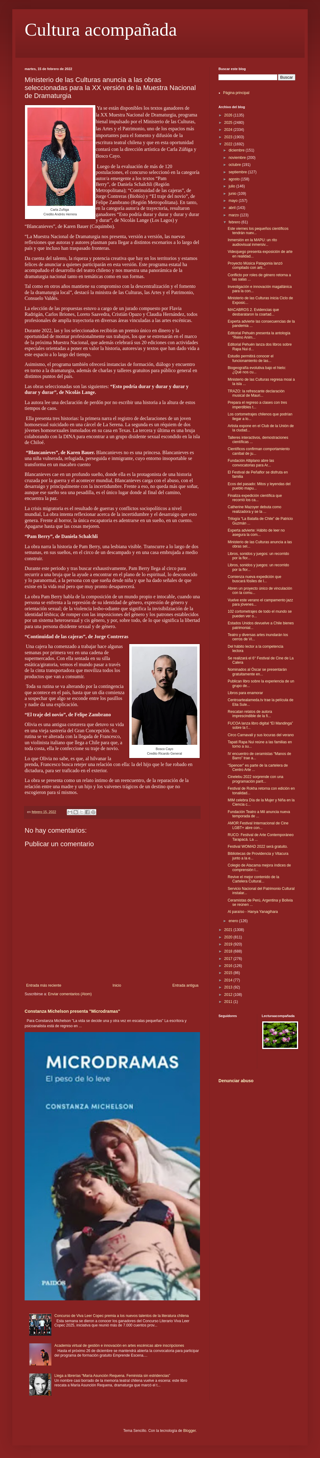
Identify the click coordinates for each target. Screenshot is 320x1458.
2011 (229, 1002)
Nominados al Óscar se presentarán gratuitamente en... (257, 671)
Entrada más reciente (43, 985)
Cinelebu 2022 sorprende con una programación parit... (255, 779)
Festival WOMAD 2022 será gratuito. (258, 846)
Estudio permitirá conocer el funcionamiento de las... (251, 358)
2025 (229, 122)
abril (233, 208)
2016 (229, 966)
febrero (235, 222)
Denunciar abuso (236, 1080)
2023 (229, 137)
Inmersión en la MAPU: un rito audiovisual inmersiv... (252, 242)
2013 (229, 987)
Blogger (189, 1431)
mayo (234, 200)
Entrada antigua (185, 985)
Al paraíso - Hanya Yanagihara (253, 912)
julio (232, 186)
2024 (229, 130)
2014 (229, 980)
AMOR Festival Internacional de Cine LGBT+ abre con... (258, 825)
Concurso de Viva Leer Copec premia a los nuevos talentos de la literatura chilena (121, 1316)
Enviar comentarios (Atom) (70, 994)
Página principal (236, 93)
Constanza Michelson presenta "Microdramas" (72, 1011)
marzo (234, 215)
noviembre (238, 157)
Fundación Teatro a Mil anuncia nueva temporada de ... (259, 814)
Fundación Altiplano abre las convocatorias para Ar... (251, 462)
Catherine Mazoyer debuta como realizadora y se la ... (254, 509)
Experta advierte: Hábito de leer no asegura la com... (256, 532)
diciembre (237, 150)
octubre (235, 165)
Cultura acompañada (101, 29)
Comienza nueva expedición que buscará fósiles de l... (254, 579)
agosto (235, 179)
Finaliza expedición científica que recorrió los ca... (255, 497)
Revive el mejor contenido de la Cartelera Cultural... (253, 879)
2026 (229, 115)
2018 (229, 951)
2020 (229, 937)
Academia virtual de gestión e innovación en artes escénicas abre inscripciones (119, 1345)
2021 (229, 930)
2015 (229, 973)
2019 (229, 944)
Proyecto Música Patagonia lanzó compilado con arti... (255, 265)
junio (233, 193)
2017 (229, 959)
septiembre (238, 172)
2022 (229, 144)
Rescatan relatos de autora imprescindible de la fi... (250, 713)
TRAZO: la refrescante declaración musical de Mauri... (256, 393)
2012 (229, 994)
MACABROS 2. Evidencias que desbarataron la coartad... (253, 312)
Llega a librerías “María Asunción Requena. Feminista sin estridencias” (112, 1376)
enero (234, 921)
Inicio (117, 985)
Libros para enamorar (245, 693)
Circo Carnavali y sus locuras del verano (261, 735)
